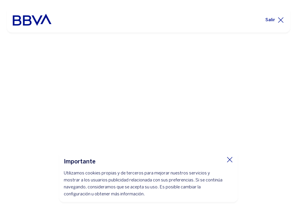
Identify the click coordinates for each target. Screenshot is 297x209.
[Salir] (274, 20)
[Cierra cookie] (229, 159)
